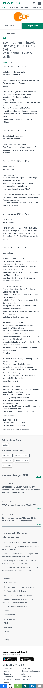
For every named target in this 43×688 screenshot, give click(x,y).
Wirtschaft (8, 627)
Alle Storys (11, 26)
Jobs (23, 674)
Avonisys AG (9, 579)
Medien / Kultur (22, 460)
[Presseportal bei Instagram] (22, 665)
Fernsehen (7, 455)
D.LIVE (7, 574)
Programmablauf (22, 455)
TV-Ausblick (7, 460)
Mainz (5, 62)
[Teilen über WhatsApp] (18, 686)
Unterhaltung (9, 619)
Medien (7, 623)
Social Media (26, 680)
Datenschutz (8, 677)
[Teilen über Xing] (25, 686)
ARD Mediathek (10, 583)
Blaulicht (14, 7)
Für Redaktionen (28, 668)
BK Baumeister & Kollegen (15, 591)
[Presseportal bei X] (18, 665)
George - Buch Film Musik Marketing (19, 587)
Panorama (7, 466)
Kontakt (6, 671)
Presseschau (9, 615)
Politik (6, 611)
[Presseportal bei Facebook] (15, 665)
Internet (7, 631)
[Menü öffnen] (39, 3)
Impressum (7, 668)
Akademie (7, 674)
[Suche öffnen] (34, 3)
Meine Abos (36, 7)
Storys (4, 7)
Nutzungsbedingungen (30, 671)
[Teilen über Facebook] (3, 686)
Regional (24, 7)
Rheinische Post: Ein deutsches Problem (20, 542)
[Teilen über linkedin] (32, 686)
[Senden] (39, 686)
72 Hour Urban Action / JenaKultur (18, 595)
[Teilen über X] (10, 686)
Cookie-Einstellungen (11, 680)
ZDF (4, 38)
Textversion (26, 677)
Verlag (6, 640)
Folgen (32, 26)
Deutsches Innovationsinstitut (16, 606)
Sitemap (6, 682)
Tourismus (8, 636)
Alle (38, 476)
